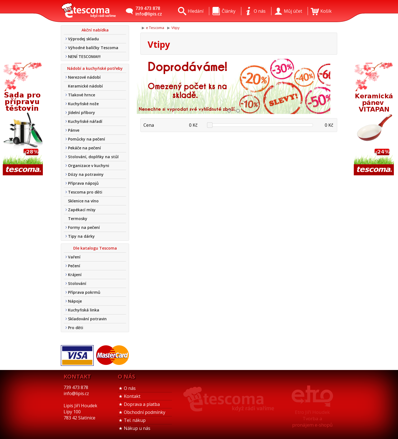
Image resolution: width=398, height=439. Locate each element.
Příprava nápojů (83, 183)
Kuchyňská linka (83, 310)
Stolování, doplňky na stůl (93, 156)
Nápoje (75, 301)
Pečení (74, 265)
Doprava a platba (142, 404)
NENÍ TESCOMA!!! (84, 56)
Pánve (73, 130)
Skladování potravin (87, 318)
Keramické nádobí (85, 86)
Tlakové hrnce (81, 94)
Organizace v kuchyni (88, 165)
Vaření (74, 257)
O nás (130, 388)
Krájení (75, 274)
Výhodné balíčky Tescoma (93, 47)
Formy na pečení (84, 227)
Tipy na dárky (81, 236)
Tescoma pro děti (85, 192)
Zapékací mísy (82, 209)
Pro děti (75, 327)
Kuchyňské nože (83, 103)
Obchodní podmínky (144, 412)
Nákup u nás (137, 428)
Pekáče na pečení (84, 147)
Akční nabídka (95, 30)
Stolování (77, 283)
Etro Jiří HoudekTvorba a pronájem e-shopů (312, 418)
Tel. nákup (135, 420)
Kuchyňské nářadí (85, 121)
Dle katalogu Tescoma (95, 248)
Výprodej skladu (83, 38)
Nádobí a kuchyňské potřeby (95, 68)
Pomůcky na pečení (86, 139)
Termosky (77, 218)
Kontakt (132, 396)
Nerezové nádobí (84, 77)
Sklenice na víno (83, 200)
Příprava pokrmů (84, 292)
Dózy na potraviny (86, 174)
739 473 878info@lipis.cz (148, 11)
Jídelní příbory (81, 112)
